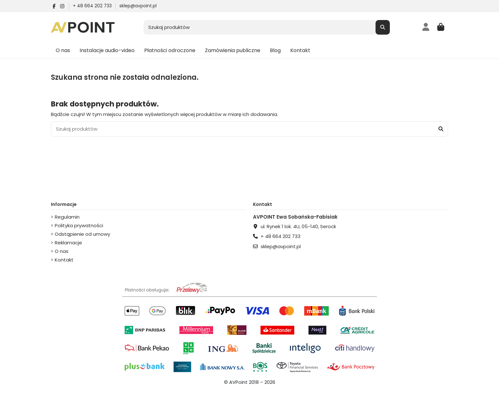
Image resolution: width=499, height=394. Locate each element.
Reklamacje (68, 242)
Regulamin (67, 217)
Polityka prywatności (79, 225)
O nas (61, 251)
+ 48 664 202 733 (93, 6)
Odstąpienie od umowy (82, 234)
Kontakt (64, 259)
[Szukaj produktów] (383, 27)
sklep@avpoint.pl (138, 6)
